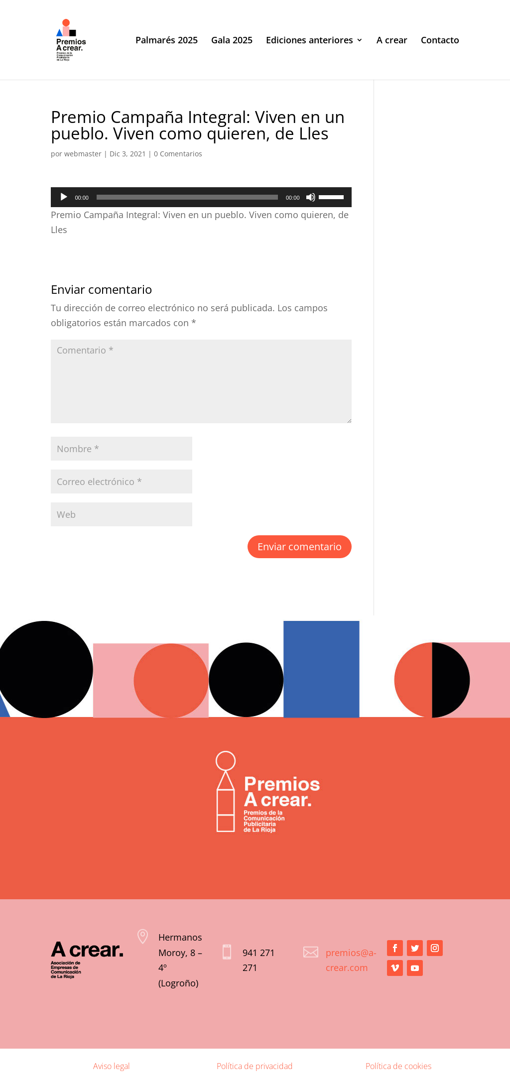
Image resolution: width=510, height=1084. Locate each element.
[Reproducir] (64, 197)
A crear (392, 41)
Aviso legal (111, 1066)
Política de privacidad (255, 1066)
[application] (201, 197)
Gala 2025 (232, 41)
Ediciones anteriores (309, 41)
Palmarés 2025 (166, 41)
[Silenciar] (311, 197)
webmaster (83, 153)
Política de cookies (398, 1066)
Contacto (440, 41)
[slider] (187, 197)
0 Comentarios (178, 153)
